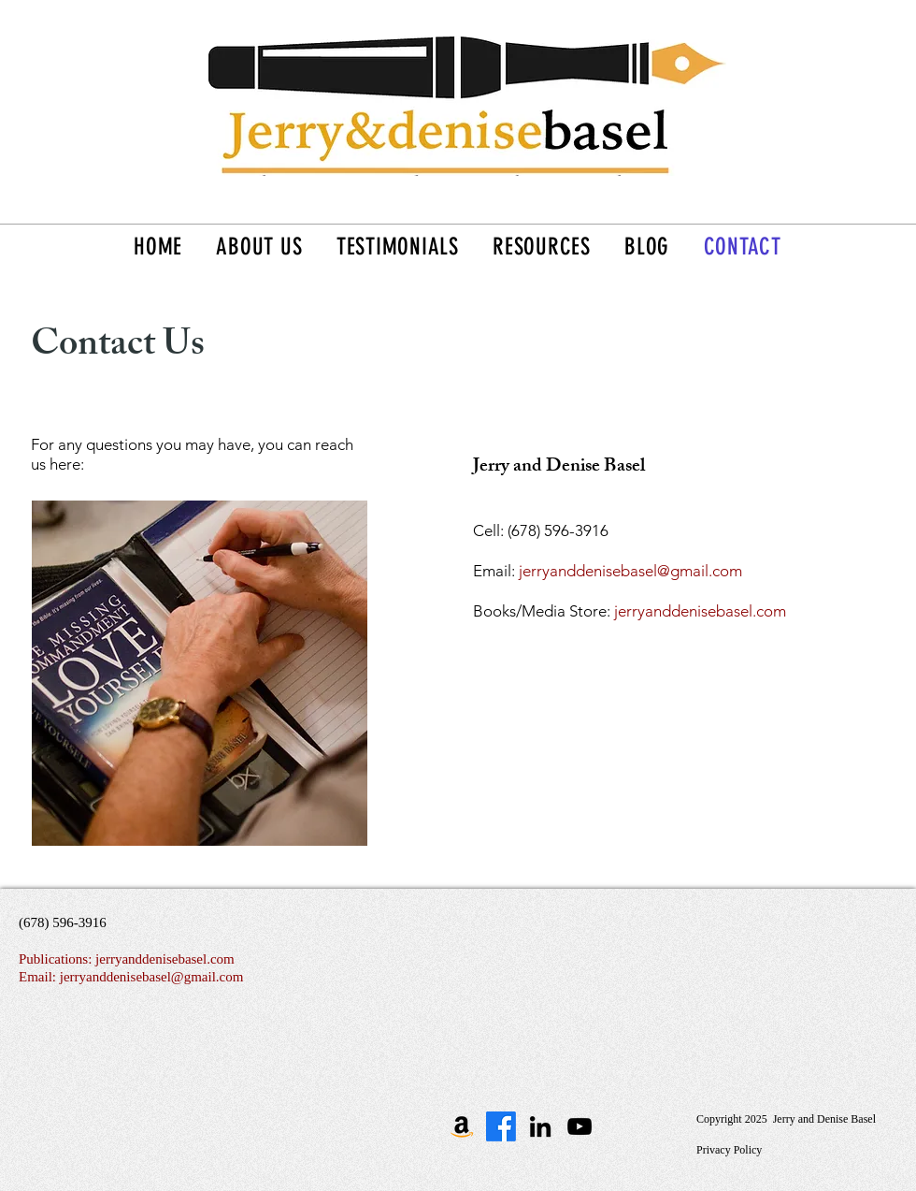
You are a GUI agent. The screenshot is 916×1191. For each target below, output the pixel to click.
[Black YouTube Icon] (579, 1126)
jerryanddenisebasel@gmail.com (630, 570)
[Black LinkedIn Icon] (540, 1126)
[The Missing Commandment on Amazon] (462, 1126)
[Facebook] (501, 1126)
